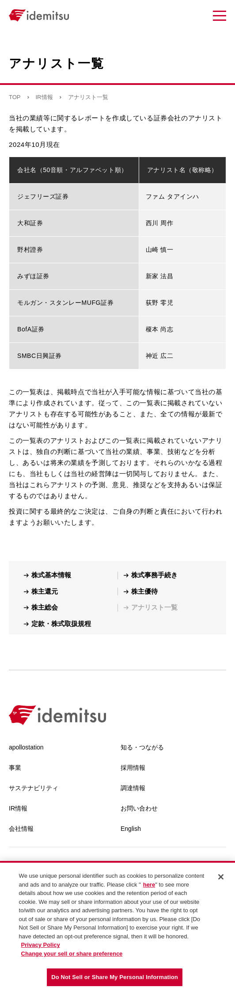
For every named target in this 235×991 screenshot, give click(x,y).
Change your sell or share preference (72, 953)
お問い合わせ (139, 808)
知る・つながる (142, 747)
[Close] (221, 877)
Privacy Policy (40, 944)
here (149, 884)
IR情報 (44, 97)
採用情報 (133, 767)
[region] (117, 926)
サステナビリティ (33, 787)
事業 (15, 767)
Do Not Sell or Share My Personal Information (114, 977)
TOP (15, 97)
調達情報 (133, 787)
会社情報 (21, 828)
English (131, 828)
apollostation (26, 747)
